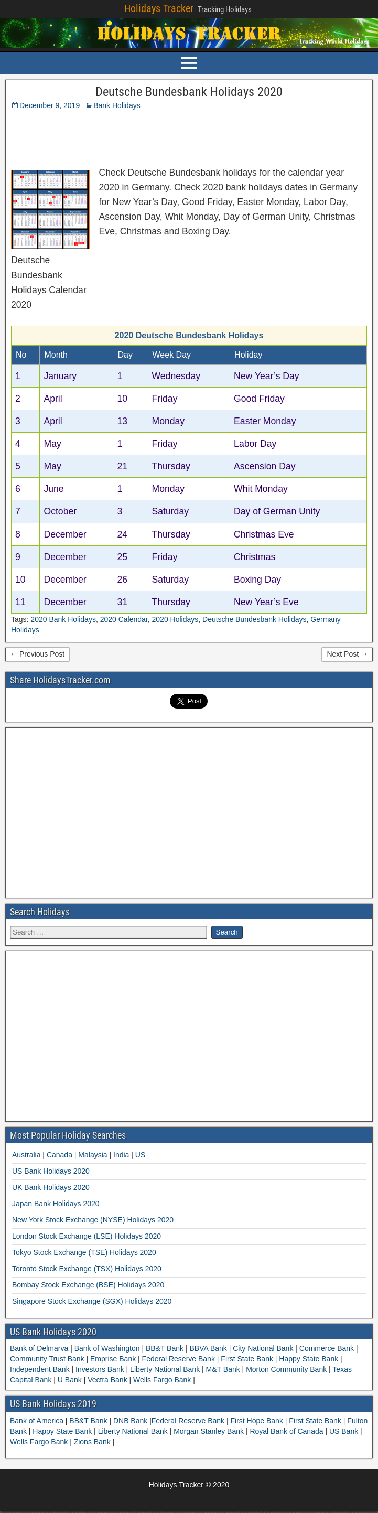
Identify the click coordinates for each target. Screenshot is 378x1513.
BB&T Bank (165, 1348)
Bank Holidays (117, 105)
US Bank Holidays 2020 (51, 1171)
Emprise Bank (113, 1359)
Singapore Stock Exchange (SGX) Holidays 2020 (91, 1301)
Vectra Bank (107, 1380)
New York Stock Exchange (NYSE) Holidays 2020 (93, 1220)
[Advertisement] (138, 136)
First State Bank (247, 1359)
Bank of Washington (107, 1348)
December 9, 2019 (49, 105)
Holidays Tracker (158, 8)
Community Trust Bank (48, 1359)
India (121, 1155)
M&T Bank (223, 1369)
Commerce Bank (326, 1348)
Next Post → (347, 654)
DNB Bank (131, 1421)
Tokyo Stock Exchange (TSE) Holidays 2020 (84, 1252)
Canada (59, 1155)
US (140, 1155)
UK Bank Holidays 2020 (51, 1187)
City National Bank (263, 1348)
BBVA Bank (208, 1348)
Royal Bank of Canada (287, 1431)
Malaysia (92, 1155)
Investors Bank (99, 1369)
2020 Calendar (124, 619)
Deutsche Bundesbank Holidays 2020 (189, 91)
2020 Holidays (175, 619)
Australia (26, 1155)
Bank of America (38, 1421)
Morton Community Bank (286, 1369)
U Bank (70, 1380)
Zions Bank (93, 1441)
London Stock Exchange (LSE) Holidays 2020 (86, 1236)
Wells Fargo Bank (162, 1380)
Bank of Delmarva (40, 1348)
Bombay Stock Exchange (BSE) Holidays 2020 (88, 1285)
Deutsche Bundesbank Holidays (254, 619)
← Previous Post (37, 654)
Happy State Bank (308, 1359)
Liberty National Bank (165, 1369)
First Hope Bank (258, 1421)
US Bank (344, 1431)
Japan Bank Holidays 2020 (56, 1203)
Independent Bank (41, 1369)
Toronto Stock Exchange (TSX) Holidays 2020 (86, 1268)
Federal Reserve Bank (178, 1359)
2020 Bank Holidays (63, 619)
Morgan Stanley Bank (210, 1431)
